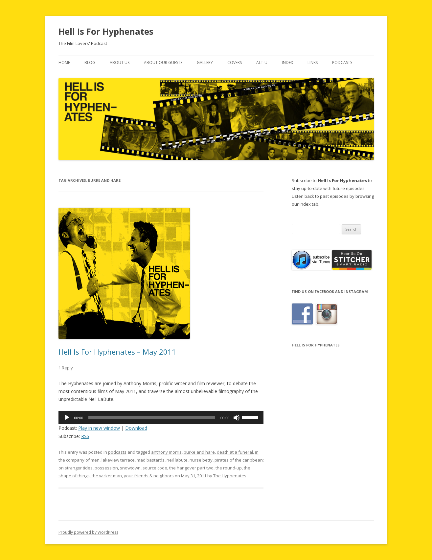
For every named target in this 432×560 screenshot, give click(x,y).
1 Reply (65, 368)
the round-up (229, 468)
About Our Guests (163, 62)
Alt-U (261, 62)
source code (155, 468)
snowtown (130, 468)
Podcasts (342, 62)
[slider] (151, 417)
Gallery (205, 62)
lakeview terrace (118, 460)
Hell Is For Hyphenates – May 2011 (117, 352)
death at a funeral (235, 452)
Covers (234, 62)
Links (312, 62)
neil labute (177, 460)
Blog (89, 62)
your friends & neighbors (149, 476)
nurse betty (201, 460)
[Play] (67, 417)
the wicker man (107, 476)
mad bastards (151, 460)
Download (136, 428)
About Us (119, 62)
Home (64, 62)
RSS (85, 436)
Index (287, 62)
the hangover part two (191, 468)
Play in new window (99, 428)
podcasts (117, 452)
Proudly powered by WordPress (88, 532)
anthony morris (166, 452)
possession (106, 468)
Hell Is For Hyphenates (105, 31)
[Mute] (236, 417)
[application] (161, 417)
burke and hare (199, 452)
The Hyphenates (229, 476)
